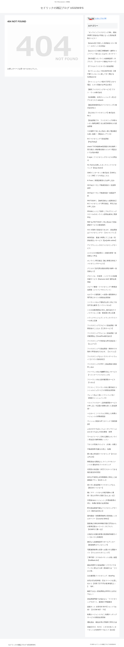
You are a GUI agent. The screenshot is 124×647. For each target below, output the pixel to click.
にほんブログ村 (96, 18)
